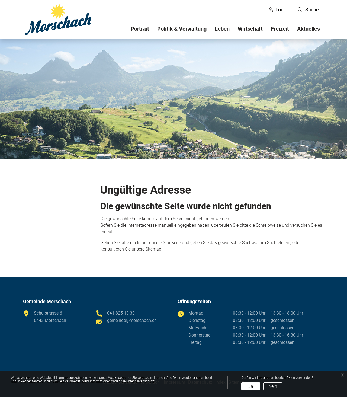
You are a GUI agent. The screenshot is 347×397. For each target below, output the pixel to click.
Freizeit (280, 28)
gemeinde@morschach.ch (132, 320)
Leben (222, 28)
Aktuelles (308, 28)
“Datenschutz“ (145, 381)
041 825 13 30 (121, 313)
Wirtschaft (250, 28)
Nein (272, 386)
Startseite (172, 242)
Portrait (140, 28)
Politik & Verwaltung (182, 28)
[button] (308, 9)
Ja (250, 386)
